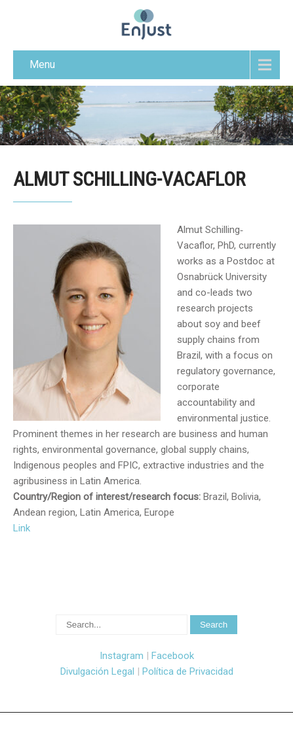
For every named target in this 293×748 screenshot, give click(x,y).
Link (21, 528)
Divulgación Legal (97, 671)
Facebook (172, 656)
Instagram (122, 656)
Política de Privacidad (187, 671)
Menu (42, 64)
